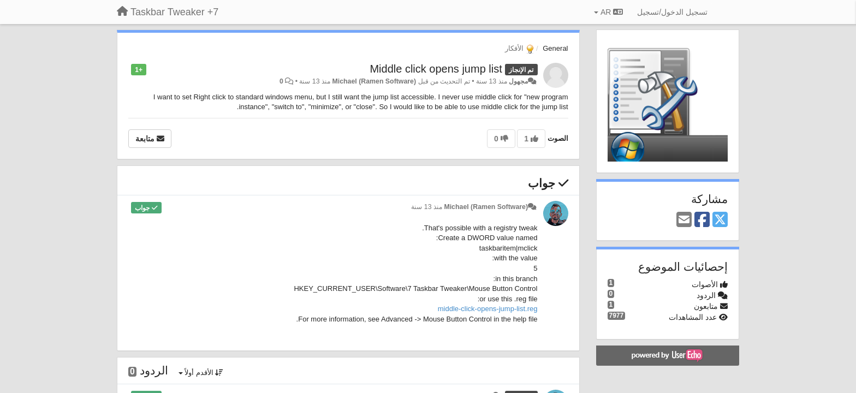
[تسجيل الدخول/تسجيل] (672, 12)
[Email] (684, 220)
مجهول (518, 81)
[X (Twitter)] (720, 220)
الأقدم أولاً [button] (201, 372)
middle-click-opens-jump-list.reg (488, 309)
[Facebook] (702, 220)
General (555, 48)
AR (608, 12)
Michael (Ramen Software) (374, 81)
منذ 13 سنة (426, 207)
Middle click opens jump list (436, 69)
